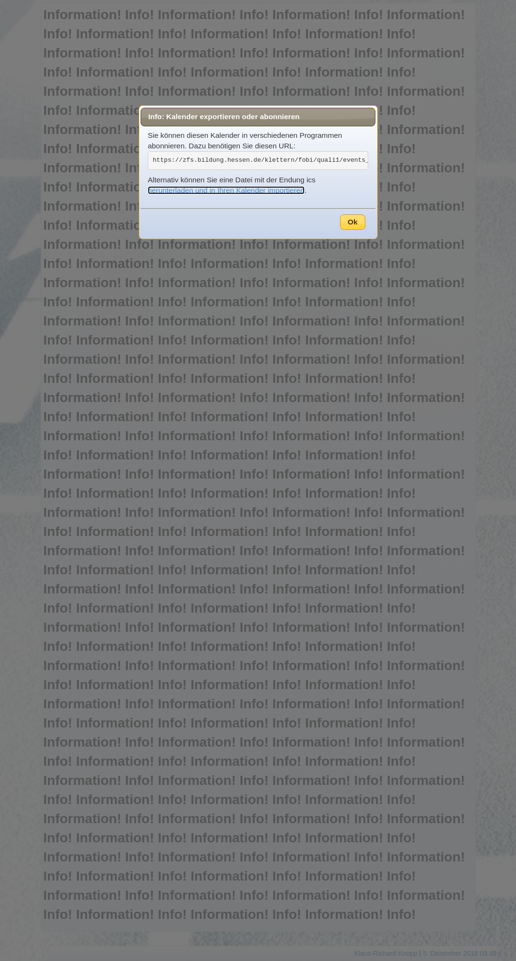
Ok (353, 222)
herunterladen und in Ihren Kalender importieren (226, 190)
